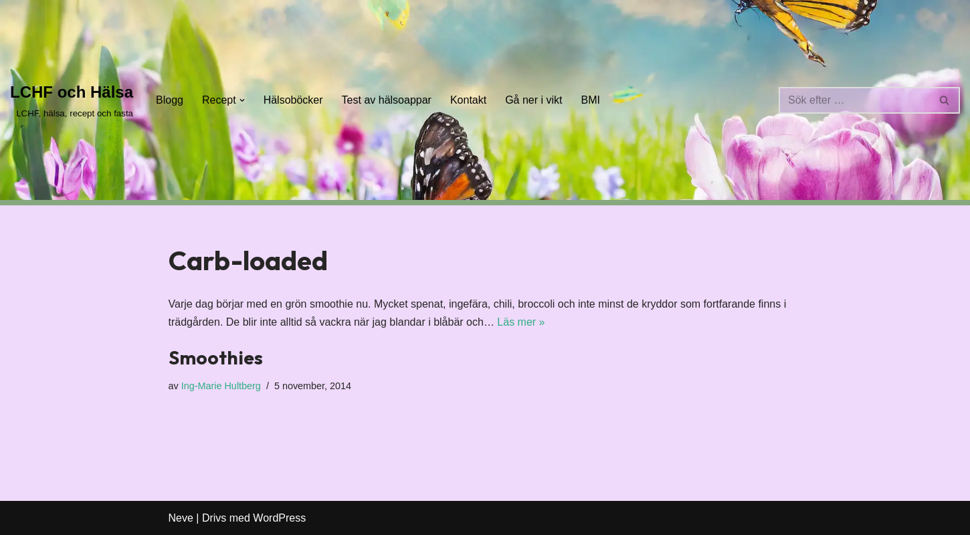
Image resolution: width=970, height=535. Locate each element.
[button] (242, 100)
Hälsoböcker (293, 100)
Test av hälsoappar (386, 100)
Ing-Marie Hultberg (221, 386)
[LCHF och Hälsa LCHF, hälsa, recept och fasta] (71, 100)
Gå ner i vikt (533, 100)
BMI (590, 100)
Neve (181, 518)
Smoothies (216, 357)
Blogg (169, 100)
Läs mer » (521, 322)
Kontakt (468, 100)
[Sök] (854, 100)
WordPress (279, 518)
